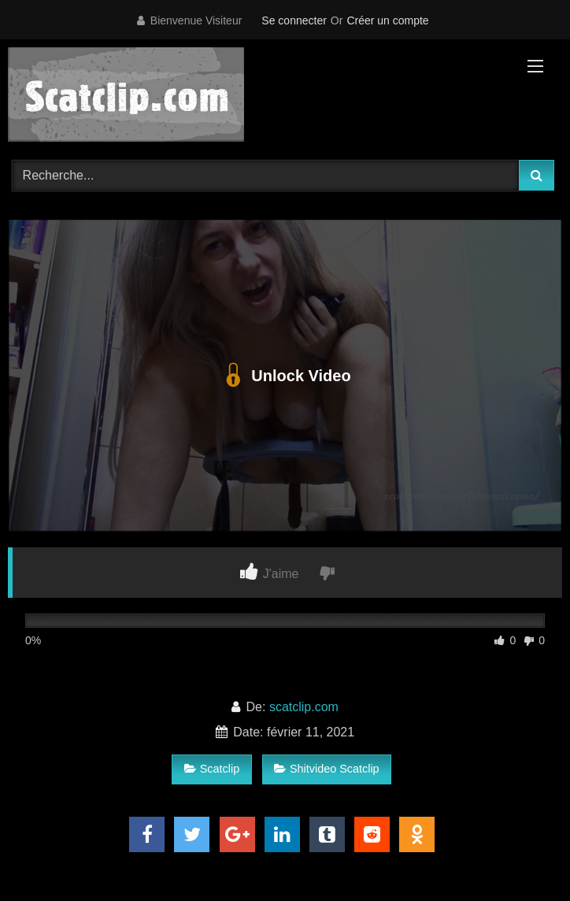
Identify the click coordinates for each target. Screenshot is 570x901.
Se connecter (294, 20)
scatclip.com (304, 707)
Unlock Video (284, 376)
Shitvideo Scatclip (326, 768)
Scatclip (211, 768)
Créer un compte (387, 20)
